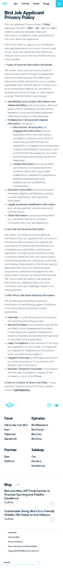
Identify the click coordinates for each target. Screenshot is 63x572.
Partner (10, 449)
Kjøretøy (38, 418)
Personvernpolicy (15, 541)
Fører (8, 418)
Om (33, 456)
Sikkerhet (10, 434)
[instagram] (49, 406)
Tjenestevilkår (14, 537)
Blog (11, 484)
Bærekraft (10, 439)
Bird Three (37, 429)
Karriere (36, 461)
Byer (7, 456)
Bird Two (36, 434)
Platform (9, 461)
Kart (6, 429)
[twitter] (57, 406)
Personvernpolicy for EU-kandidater (22, 546)
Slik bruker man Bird (16, 425)
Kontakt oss (38, 465)
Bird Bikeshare (39, 425)
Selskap (37, 449)
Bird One (36, 439)
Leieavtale (12, 532)
